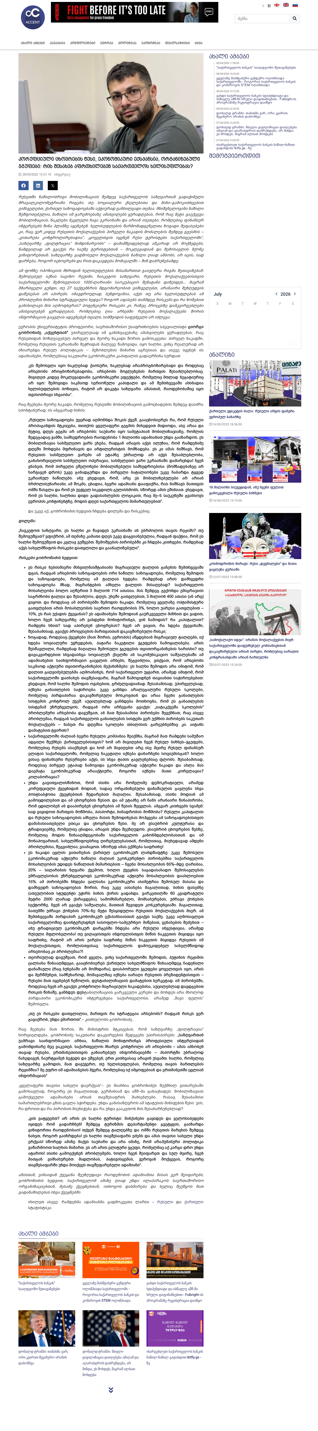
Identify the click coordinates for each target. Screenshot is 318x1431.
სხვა (199, 43)
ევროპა (106, 43)
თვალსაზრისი (177, 43)
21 (243, 335)
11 (293, 320)
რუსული (165, 1202)
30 (268, 343)
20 (230, 335)
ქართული (194, 1202)
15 (255, 328)
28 (243, 343)
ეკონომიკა (150, 43)
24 (280, 335)
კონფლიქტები (82, 43)
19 (217, 335)
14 (243, 328)
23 (268, 335)
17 (280, 328)
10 (280, 320)
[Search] (262, 18)
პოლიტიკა (127, 43)
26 (217, 343)
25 (293, 335)
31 (280, 343)
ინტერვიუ (62, 174)
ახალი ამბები (33, 43)
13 (230, 328)
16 (268, 328)
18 (293, 328)
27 (230, 343)
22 (255, 335)
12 (217, 328)
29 (255, 343)
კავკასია (57, 43)
